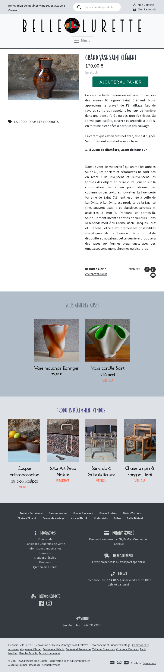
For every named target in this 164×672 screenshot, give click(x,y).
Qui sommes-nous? (45, 567)
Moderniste (101, 518)
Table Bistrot (135, 518)
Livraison (45, 553)
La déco (20, 122)
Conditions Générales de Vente (45, 544)
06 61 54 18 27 (110, 580)
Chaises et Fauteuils (127, 649)
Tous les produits (43, 122)
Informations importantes (45, 548)
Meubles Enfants (28, 653)
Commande (45, 539)
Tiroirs (42, 653)
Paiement (45, 562)
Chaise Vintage (132, 513)
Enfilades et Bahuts (53, 649)
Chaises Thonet (27, 518)
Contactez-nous (96, 274)
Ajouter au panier (120, 82)
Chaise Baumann (83, 513)
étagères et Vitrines (30, 649)
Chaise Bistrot (108, 513)
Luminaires (53, 653)
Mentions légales (45, 558)
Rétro (117, 518)
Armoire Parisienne (31, 513)
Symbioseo (149, 663)
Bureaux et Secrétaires (78, 649)
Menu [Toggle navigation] (82, 40)
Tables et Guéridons (103, 649)
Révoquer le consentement (44, 664)
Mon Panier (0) (144, 9)
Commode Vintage (53, 518)
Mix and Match (79, 518)
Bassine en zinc (58, 513)
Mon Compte (143, 5)
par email (123, 584)
